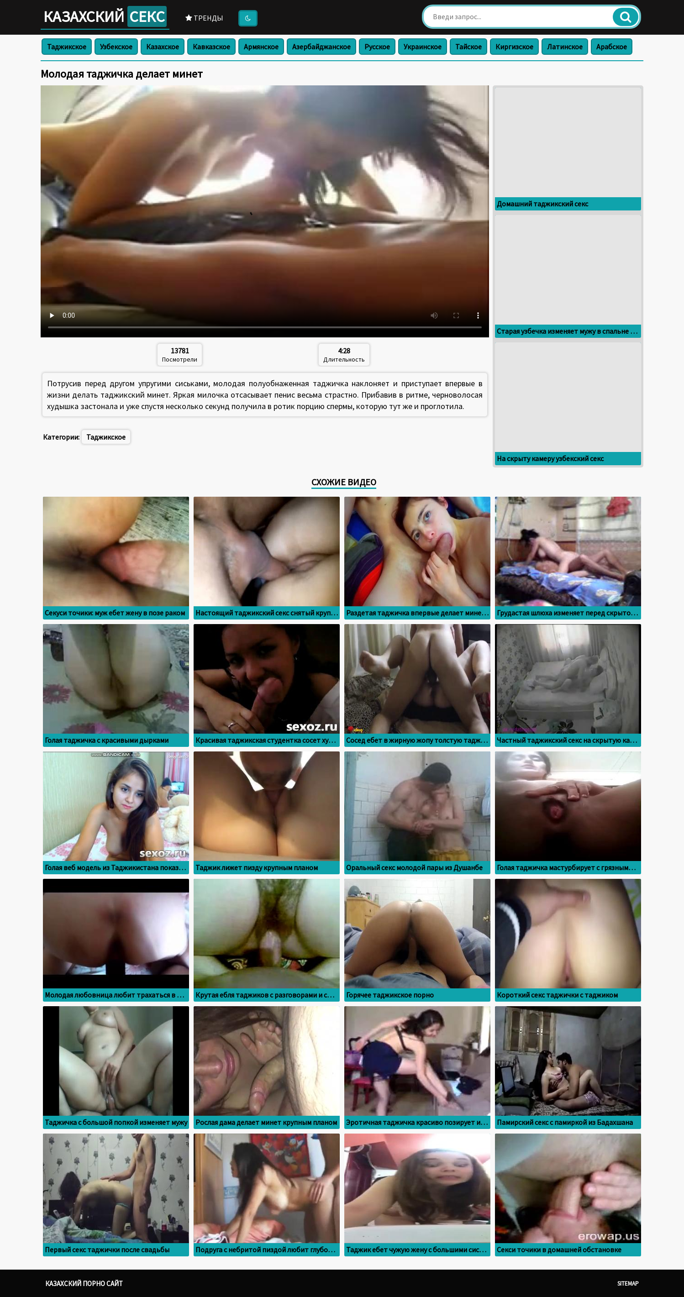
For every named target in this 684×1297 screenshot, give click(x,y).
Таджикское (66, 46)
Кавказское (211, 46)
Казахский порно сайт (84, 1283)
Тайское (468, 46)
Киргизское (514, 46)
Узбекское (116, 46)
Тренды (204, 17)
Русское (377, 46)
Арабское (611, 46)
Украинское (423, 46)
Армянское (261, 46)
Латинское (565, 46)
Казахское (162, 46)
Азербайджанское (321, 46)
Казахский (105, 16)
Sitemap (628, 1283)
